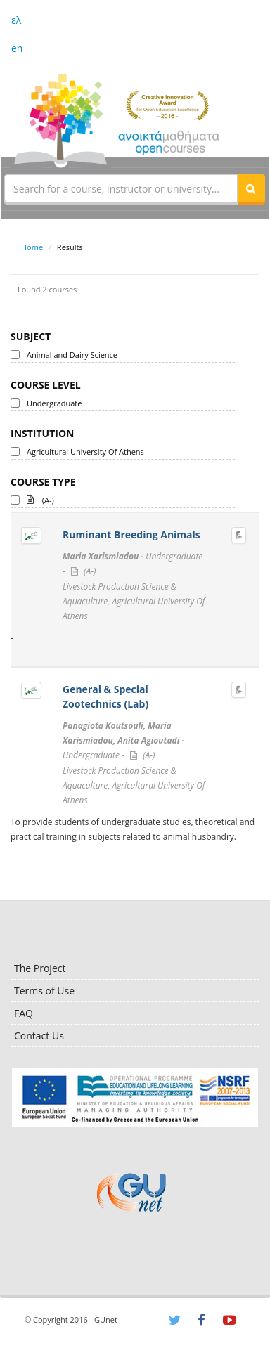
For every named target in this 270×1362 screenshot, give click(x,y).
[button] (251, 188)
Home (32, 247)
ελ (16, 20)
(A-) (40, 499)
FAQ (23, 1013)
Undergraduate (54, 403)
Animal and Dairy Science (72, 354)
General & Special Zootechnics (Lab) (105, 696)
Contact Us (39, 1035)
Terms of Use (44, 990)
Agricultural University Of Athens (85, 451)
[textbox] (121, 188)
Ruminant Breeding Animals (131, 534)
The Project (39, 968)
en (16, 48)
